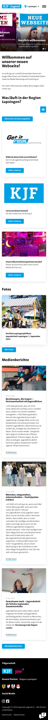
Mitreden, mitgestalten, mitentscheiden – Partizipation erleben (22, 497)
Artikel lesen (11, 452)
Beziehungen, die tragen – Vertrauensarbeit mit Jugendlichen (24, 400)
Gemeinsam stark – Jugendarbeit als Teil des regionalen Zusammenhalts (23, 604)
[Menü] (44, 6)
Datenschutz (19, 715)
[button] (31, 6)
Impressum (7, 715)
